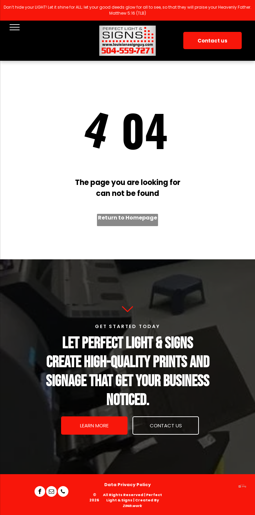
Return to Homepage (127, 217)
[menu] (14, 27)
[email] (51, 492)
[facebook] (40, 492)
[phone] (63, 492)
